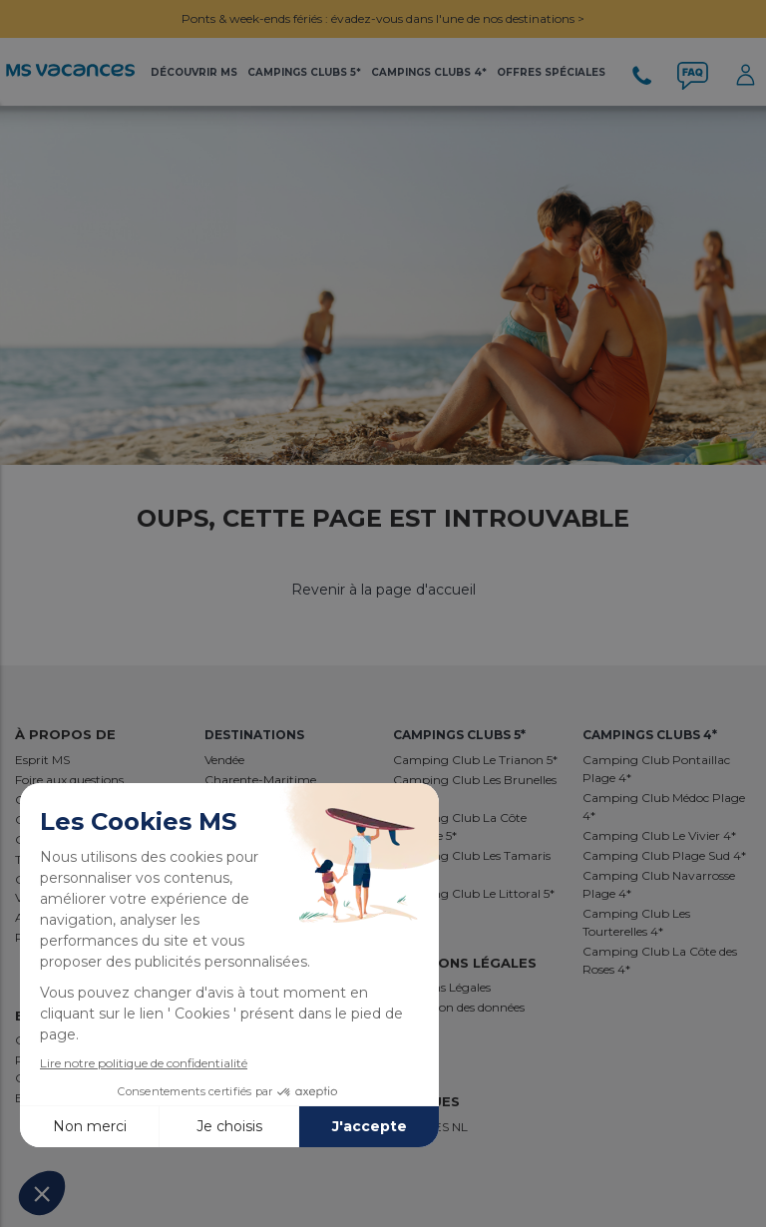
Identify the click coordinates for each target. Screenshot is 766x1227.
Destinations (254, 734)
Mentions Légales (442, 987)
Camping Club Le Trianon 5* (475, 759)
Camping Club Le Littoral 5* (474, 893)
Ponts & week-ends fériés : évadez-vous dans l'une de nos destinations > (383, 18)
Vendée (224, 759)
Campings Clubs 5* (304, 72)
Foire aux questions (69, 779)
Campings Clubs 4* (429, 72)
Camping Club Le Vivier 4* (659, 835)
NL (460, 1126)
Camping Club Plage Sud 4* (664, 855)
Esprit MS (42, 759)
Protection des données (459, 1007)
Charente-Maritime (260, 779)
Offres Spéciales (551, 72)
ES (443, 1126)
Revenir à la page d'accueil (383, 590)
